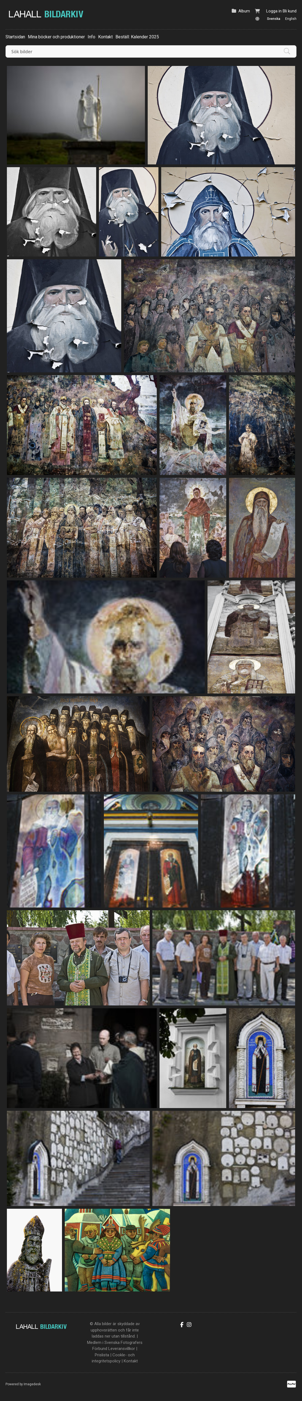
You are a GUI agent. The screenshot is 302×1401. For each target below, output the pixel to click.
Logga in (274, 11)
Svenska (273, 19)
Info (91, 36)
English (290, 19)
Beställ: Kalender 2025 (137, 36)
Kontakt (105, 36)
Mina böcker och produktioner (56, 36)
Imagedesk (32, 1384)
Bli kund (289, 11)
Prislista (102, 1354)
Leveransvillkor (121, 1348)
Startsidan (15, 36)
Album (244, 11)
